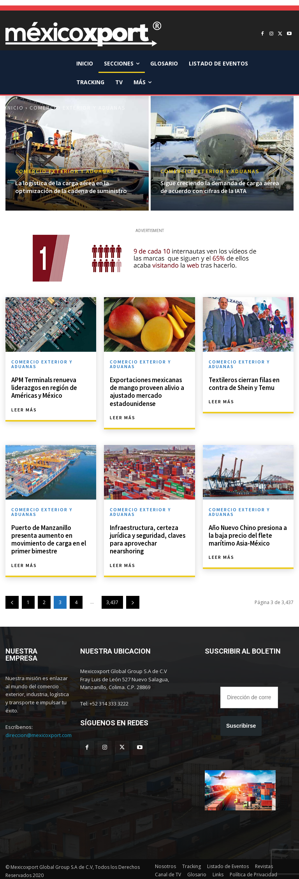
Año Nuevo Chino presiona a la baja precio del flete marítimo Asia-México (247, 533)
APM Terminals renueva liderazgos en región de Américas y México (43, 387)
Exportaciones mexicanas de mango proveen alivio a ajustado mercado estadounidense (149, 391)
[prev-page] (12, 598)
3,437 (112, 598)
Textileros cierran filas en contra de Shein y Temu (243, 383)
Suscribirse (241, 722)
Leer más (24, 408)
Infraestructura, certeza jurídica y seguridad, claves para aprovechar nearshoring (146, 537)
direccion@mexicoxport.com (38, 731)
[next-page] (132, 598)
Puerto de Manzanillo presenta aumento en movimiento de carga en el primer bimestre (47, 537)
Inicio (14, 107)
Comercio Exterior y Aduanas (64, 171)
